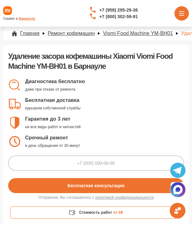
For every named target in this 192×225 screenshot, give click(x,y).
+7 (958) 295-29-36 (118, 10)
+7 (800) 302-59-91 (118, 16)
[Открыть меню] (181, 13)
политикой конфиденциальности (124, 197)
